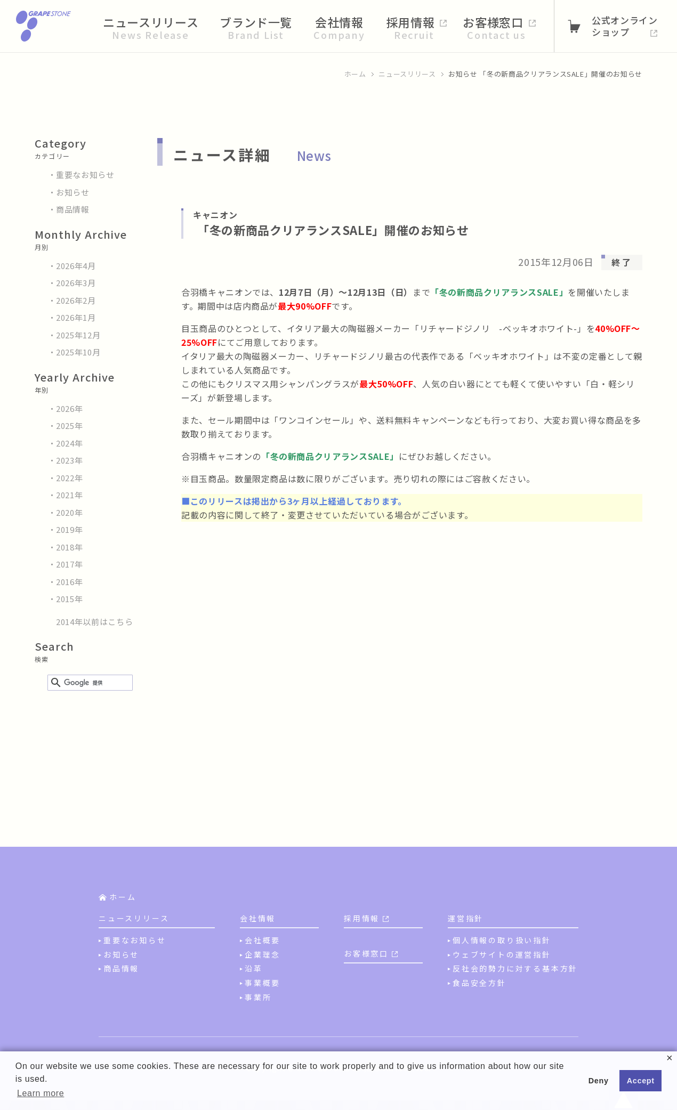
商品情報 (73, 209)
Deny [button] (599, 1080)
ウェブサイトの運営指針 (502, 954)
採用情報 (362, 918)
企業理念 (262, 954)
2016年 (69, 581)
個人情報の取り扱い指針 (502, 940)
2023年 (69, 460)
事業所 (258, 997)
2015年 (69, 598)
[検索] (88, 683)
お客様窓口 (366, 953)
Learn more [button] (40, 1093)
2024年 (69, 443)
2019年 (69, 529)
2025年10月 (78, 352)
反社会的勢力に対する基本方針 (515, 968)
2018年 (69, 547)
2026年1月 (76, 317)
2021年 (69, 494)
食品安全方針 (479, 982)
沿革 (254, 968)
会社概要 (262, 940)
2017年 (69, 564)
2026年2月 (76, 300)
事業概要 (262, 982)
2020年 (69, 512)
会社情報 (258, 918)
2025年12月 (78, 335)
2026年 (69, 408)
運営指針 (465, 918)
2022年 (69, 477)
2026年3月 (76, 282)
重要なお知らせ (85, 174)
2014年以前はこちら (94, 621)
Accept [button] (641, 1080)
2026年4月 (76, 265)
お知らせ (73, 192)
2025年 (69, 425)
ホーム (355, 74)
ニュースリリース (407, 74)
